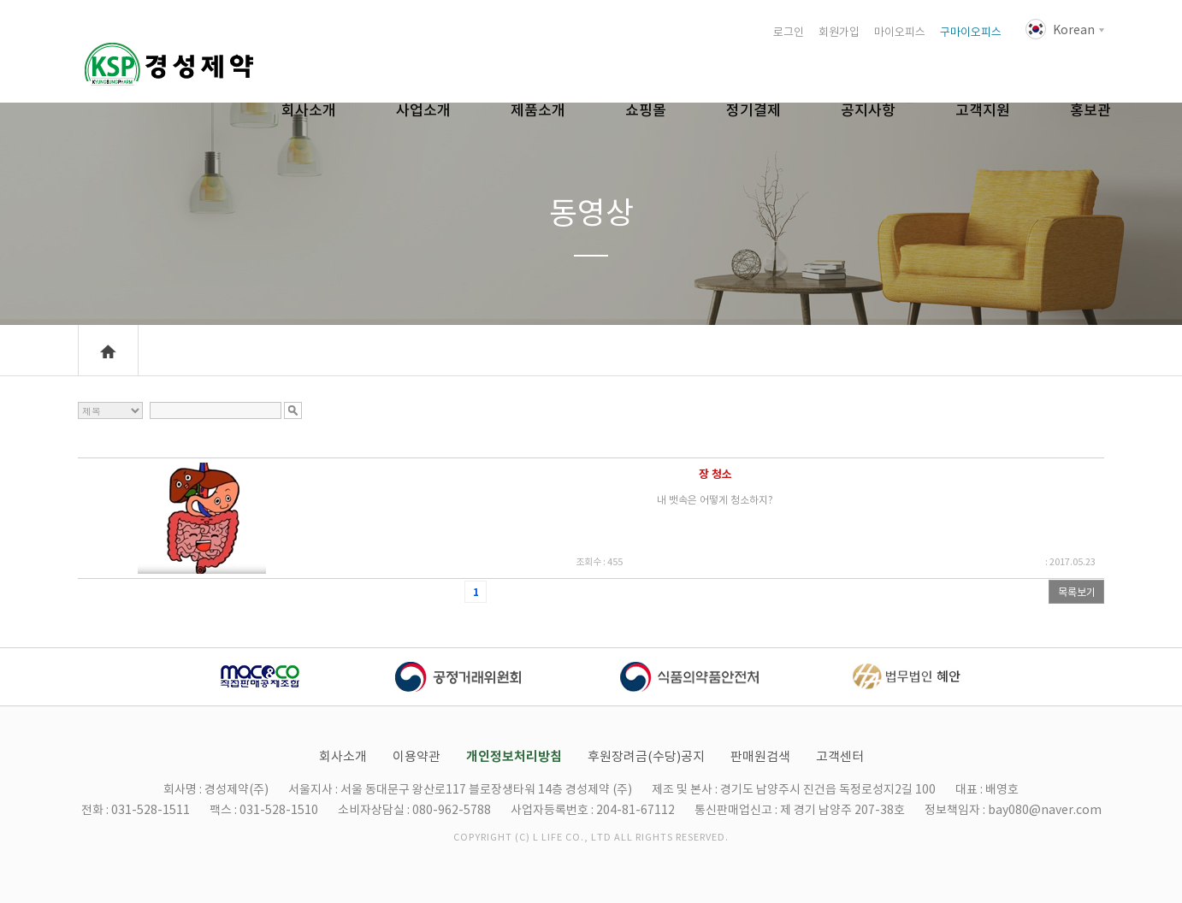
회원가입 (839, 32)
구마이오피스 (971, 32)
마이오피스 (899, 32)
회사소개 (308, 110)
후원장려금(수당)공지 (646, 756)
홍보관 (1090, 110)
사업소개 (423, 110)
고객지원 (982, 110)
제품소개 (538, 110)
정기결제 (753, 110)
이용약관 (416, 756)
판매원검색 (760, 756)
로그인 (788, 32)
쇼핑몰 (645, 110)
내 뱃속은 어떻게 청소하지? (715, 499)
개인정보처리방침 (514, 756)
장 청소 (715, 474)
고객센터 (840, 756)
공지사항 (868, 110)
